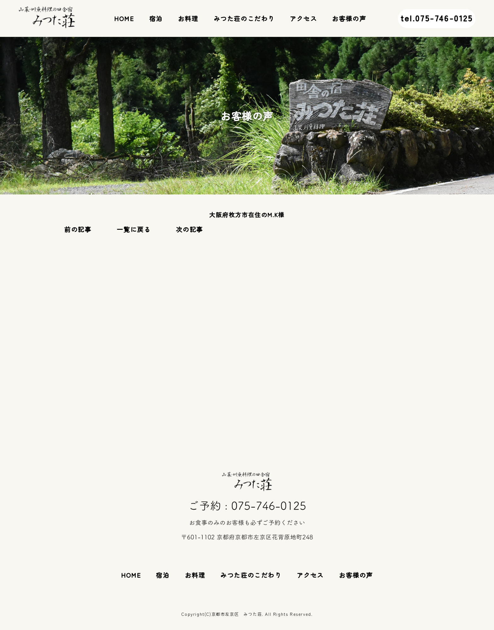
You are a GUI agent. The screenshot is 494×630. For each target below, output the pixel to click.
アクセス (303, 18)
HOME (124, 18)
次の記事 (189, 229)
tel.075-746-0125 (436, 18)
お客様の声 (349, 18)
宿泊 (156, 18)
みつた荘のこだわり (244, 18)
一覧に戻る (134, 229)
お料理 (188, 18)
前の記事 (77, 229)
